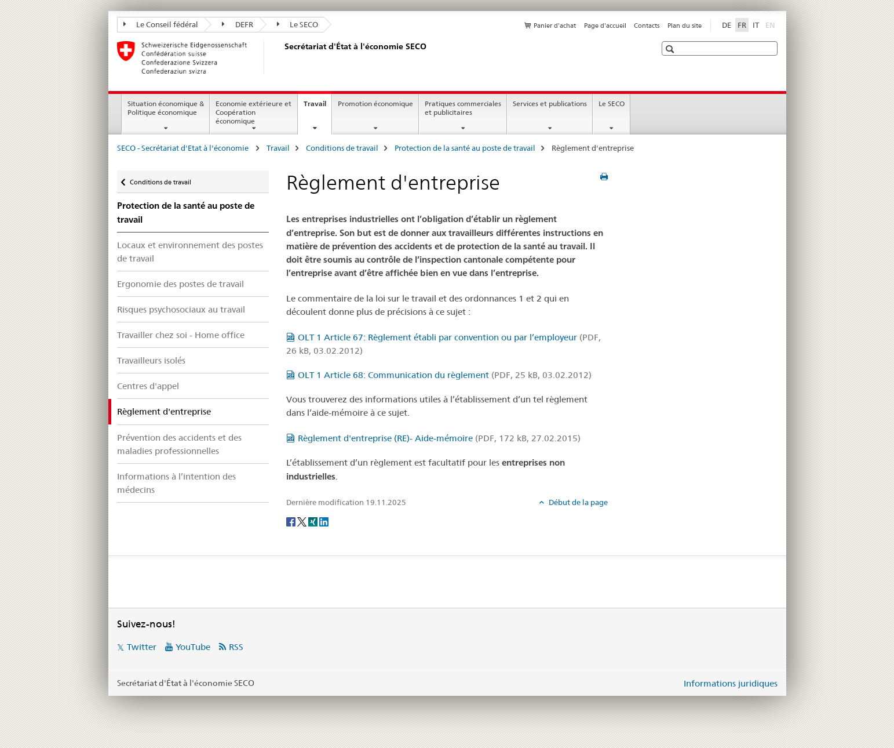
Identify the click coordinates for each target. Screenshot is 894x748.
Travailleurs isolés (151, 360)
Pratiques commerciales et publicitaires (463, 108)
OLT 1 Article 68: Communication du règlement (445, 374)
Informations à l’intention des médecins (176, 483)
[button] (671, 49)
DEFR (237, 24)
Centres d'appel (148, 385)
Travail (317, 107)
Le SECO (298, 24)
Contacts (646, 25)
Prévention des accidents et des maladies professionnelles (179, 444)
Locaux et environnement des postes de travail (190, 251)
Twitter (141, 646)
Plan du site (684, 25)
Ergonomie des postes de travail (180, 283)
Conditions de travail (342, 147)
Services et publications (550, 103)
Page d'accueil (605, 25)
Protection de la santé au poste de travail (465, 147)
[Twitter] (302, 521)
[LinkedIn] (324, 521)
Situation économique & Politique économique (165, 108)
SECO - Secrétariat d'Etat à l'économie (183, 147)
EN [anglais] (771, 24)
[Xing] (313, 521)
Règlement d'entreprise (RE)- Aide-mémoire (439, 438)
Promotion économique (375, 103)
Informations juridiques (731, 683)
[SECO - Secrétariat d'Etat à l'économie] (282, 57)
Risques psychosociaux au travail (181, 309)
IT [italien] (756, 25)
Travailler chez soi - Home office (181, 334)
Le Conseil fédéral (161, 24)
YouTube (193, 646)
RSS (236, 646)
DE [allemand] (726, 25)
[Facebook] (291, 521)
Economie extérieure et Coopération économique (253, 112)
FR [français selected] (742, 25)
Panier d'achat (555, 25)
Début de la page (577, 502)
